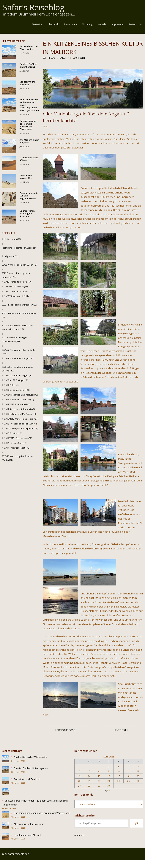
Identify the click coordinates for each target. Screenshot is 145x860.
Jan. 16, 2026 (24, 146)
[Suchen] (136, 823)
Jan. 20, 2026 (24, 71)
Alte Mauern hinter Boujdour (29, 141)
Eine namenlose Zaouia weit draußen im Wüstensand (28, 125)
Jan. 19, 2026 (24, 88)
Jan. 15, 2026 (24, 164)
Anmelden (79, 835)
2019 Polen (79, 57)
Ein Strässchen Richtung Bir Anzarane (27, 214)
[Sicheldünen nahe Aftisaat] (5, 837)
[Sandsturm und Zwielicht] (5, 781)
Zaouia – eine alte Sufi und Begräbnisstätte (29, 196)
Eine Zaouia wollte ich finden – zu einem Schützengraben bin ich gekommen (29, 104)
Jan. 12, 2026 (24, 220)
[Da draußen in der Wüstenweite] (5, 759)
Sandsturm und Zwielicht (27, 83)
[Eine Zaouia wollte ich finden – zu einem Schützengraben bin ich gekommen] (5, 792)
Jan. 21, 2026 (24, 53)
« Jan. (108, 790)
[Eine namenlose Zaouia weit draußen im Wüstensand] (5, 815)
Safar (63, 57)
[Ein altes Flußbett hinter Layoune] (5, 770)
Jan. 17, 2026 (24, 133)
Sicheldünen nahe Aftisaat (29, 159)
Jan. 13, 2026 (24, 202)
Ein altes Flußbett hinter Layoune (28, 65)
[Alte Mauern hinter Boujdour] (5, 826)
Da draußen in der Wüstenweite (29, 47)
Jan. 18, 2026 (24, 114)
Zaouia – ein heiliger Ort (26, 176)
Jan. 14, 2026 (24, 182)
